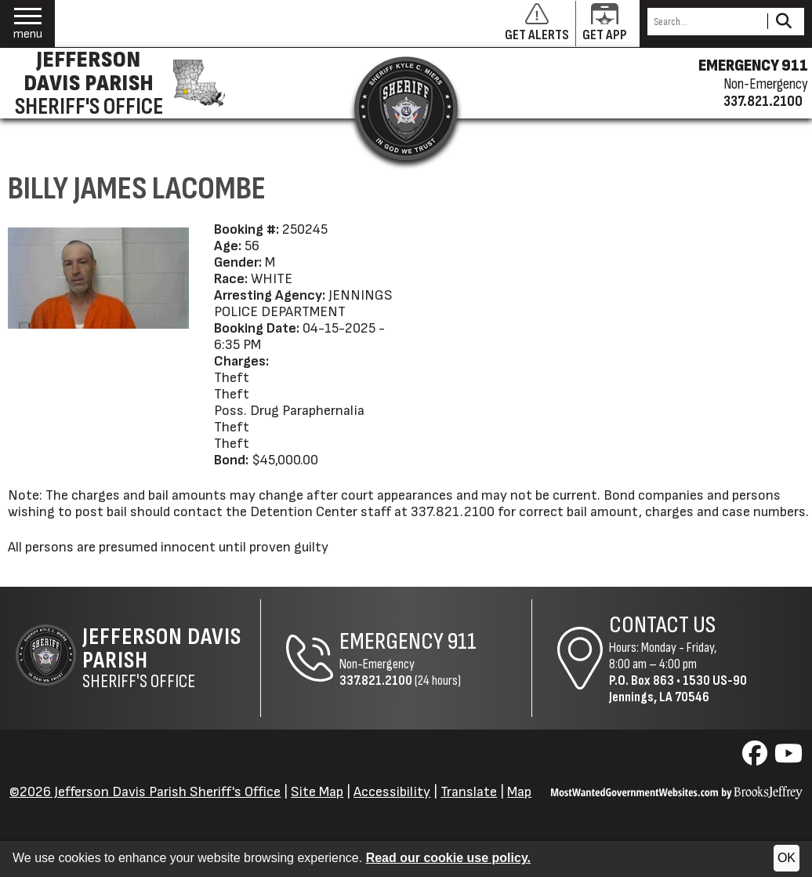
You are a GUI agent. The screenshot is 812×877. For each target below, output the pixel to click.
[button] (27, 24)
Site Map (317, 792)
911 (462, 642)
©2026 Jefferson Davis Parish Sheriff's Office (145, 792)
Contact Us (662, 625)
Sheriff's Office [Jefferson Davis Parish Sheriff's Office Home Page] (171, 658)
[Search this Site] (705, 21)
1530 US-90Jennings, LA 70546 (678, 688)
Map (519, 792)
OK (787, 857)
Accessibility (391, 792)
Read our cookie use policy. (448, 857)
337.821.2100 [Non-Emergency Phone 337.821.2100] (375, 680)
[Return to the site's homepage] (406, 108)
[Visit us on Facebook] (756, 758)
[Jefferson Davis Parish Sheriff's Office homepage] (117, 83)
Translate (468, 792)
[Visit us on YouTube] (788, 758)
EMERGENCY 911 (753, 65)
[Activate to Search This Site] (783, 21)
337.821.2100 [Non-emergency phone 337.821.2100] (763, 101)
